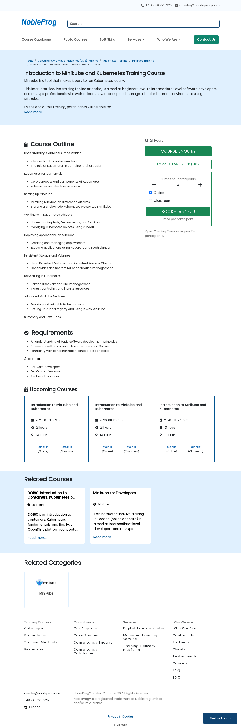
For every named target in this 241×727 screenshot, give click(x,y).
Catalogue (34, 628)
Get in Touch (220, 718)
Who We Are (167, 39)
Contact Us (206, 39)
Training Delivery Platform (139, 648)
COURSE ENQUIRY (178, 151)
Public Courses (75, 39)
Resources (34, 649)
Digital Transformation (145, 628)
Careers (180, 663)
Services (135, 39)
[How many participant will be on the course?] (178, 185)
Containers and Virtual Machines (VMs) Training (68, 61)
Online (159, 192)
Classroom (162, 200)
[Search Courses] (143, 24)
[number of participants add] (201, 185)
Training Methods (41, 642)
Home (29, 61)
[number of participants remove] (155, 185)
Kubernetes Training (115, 61)
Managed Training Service (140, 637)
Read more (33, 112)
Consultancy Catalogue (86, 651)
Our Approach (87, 628)
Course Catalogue (36, 39)
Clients (179, 649)
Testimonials (185, 656)
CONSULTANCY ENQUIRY (178, 164)
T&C (177, 677)
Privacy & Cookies (120, 716)
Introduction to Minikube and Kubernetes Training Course (66, 64)
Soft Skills (107, 39)
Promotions (35, 635)
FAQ (176, 670)
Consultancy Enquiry (93, 642)
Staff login (120, 724)
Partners (181, 642)
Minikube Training (143, 61)
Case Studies (86, 635)
